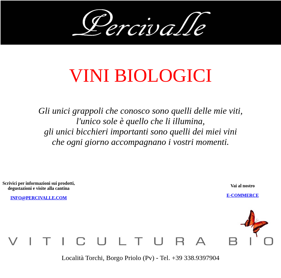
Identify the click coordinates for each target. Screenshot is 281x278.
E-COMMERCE (242, 195)
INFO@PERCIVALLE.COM (38, 197)
